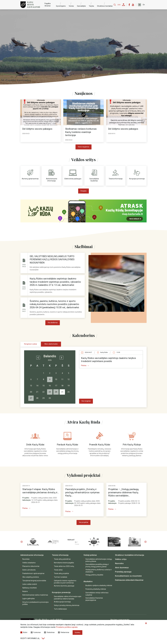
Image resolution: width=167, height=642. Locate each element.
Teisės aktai (58, 570)
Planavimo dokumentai (30, 566)
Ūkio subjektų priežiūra (30, 577)
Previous (21, 542)
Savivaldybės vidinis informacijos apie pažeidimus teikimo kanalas (67, 598)
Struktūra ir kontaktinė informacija (129, 555)
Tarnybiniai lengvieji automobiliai (34, 581)
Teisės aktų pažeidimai (62, 559)
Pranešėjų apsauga (123, 572)
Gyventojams (61, 6)
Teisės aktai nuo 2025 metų (64, 566)
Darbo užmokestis (29, 570)
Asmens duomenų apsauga (64, 586)
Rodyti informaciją (32, 638)
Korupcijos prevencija (61, 592)
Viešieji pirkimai (90, 555)
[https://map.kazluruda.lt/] (83, 211)
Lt (139, 5)
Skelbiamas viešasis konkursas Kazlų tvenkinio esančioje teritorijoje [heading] (81, 132)
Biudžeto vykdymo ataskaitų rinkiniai (98, 585)
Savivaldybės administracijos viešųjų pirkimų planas (98, 560)
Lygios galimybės (28, 598)
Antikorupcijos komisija (62, 602)
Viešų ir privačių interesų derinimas (66, 605)
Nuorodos (119, 563)
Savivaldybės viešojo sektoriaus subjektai (96, 594)
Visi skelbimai (53, 322)
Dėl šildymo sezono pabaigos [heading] (37, 128)
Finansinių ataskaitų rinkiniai (95, 589)
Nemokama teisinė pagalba (64, 563)
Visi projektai (83, 522)
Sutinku (77, 632)
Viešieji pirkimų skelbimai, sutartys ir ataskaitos (98, 571)
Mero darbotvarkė (51, 344)
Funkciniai (36, 632)
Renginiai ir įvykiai (30, 344)
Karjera (25, 591)
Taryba (91, 6)
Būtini (23, 632)
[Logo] (23, 4)
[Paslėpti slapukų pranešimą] (146, 623)
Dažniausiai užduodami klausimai (129, 580)
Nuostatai (25, 559)
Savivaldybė (81, 6)
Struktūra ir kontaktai (104, 6)
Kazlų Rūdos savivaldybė (33, 4)
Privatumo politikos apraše (67, 627)
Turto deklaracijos (60, 609)
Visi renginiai (86, 401)
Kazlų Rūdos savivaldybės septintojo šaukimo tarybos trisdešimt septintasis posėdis (108, 360)
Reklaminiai (63, 632)
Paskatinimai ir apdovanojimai (33, 573)
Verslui (71, 6)
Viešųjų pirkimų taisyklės (94, 575)
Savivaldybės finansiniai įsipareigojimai (94, 599)
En (144, 5)
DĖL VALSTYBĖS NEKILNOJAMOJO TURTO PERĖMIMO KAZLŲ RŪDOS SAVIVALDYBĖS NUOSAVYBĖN (52, 259)
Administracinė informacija (31, 555)
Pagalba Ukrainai (48, 5)
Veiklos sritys (121, 559)
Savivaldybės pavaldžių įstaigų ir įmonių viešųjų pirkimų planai (97, 565)
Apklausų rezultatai (29, 588)
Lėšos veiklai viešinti (29, 584)
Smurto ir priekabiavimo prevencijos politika (35, 603)
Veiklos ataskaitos (29, 563)
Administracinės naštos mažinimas (35, 595)
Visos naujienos (83, 147)
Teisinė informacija (60, 555)
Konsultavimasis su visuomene (128, 576)
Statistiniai (49, 632)
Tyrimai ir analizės (60, 577)
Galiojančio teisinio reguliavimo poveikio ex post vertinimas (65, 582)
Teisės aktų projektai (61, 573)
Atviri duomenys (122, 567)
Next (145, 542)
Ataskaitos (88, 581)
